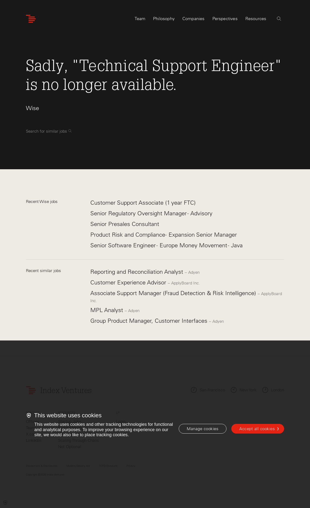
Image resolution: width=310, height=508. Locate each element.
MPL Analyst (107, 310)
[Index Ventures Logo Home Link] (31, 19)
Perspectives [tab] (225, 18)
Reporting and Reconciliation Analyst (137, 271)
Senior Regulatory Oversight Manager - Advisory (151, 213)
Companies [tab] (193, 18)
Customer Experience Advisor (129, 282)
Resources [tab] (255, 18)
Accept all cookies (257, 428)
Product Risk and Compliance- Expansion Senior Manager (163, 234)
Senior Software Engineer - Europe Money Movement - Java (166, 245)
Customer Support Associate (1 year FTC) (143, 202)
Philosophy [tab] (164, 18)
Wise (32, 108)
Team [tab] (140, 18)
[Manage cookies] (202, 429)
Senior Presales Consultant (124, 223)
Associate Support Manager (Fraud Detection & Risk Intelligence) (174, 293)
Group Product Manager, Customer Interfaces (149, 320)
